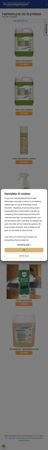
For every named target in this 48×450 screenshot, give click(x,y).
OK (24, 250)
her (27, 240)
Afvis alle (24, 256)
